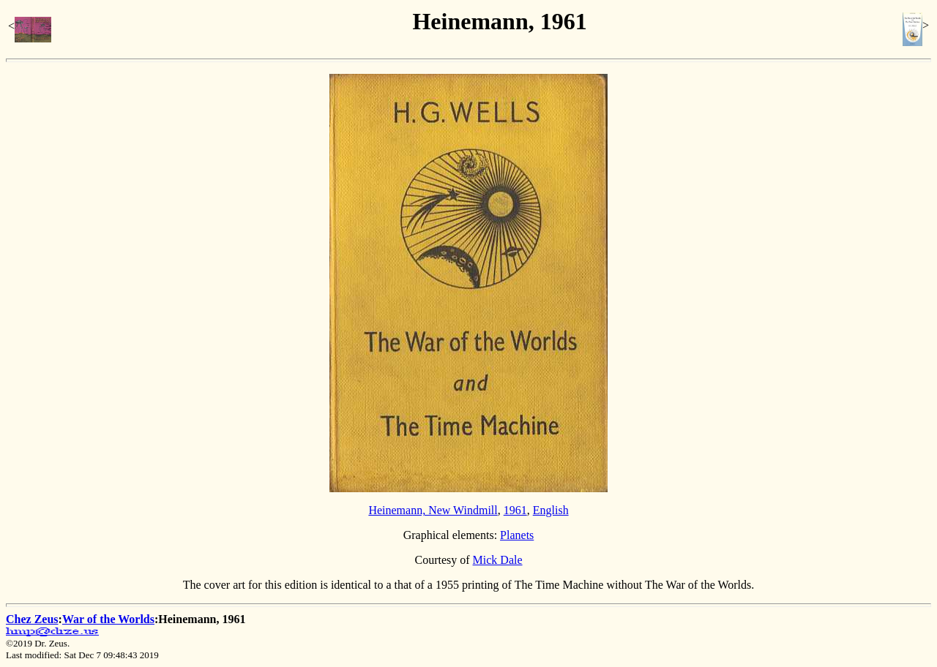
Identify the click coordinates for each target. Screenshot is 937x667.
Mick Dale (498, 560)
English (551, 510)
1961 (515, 510)
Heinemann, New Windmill (432, 510)
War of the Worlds (108, 619)
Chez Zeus (32, 619)
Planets (517, 535)
